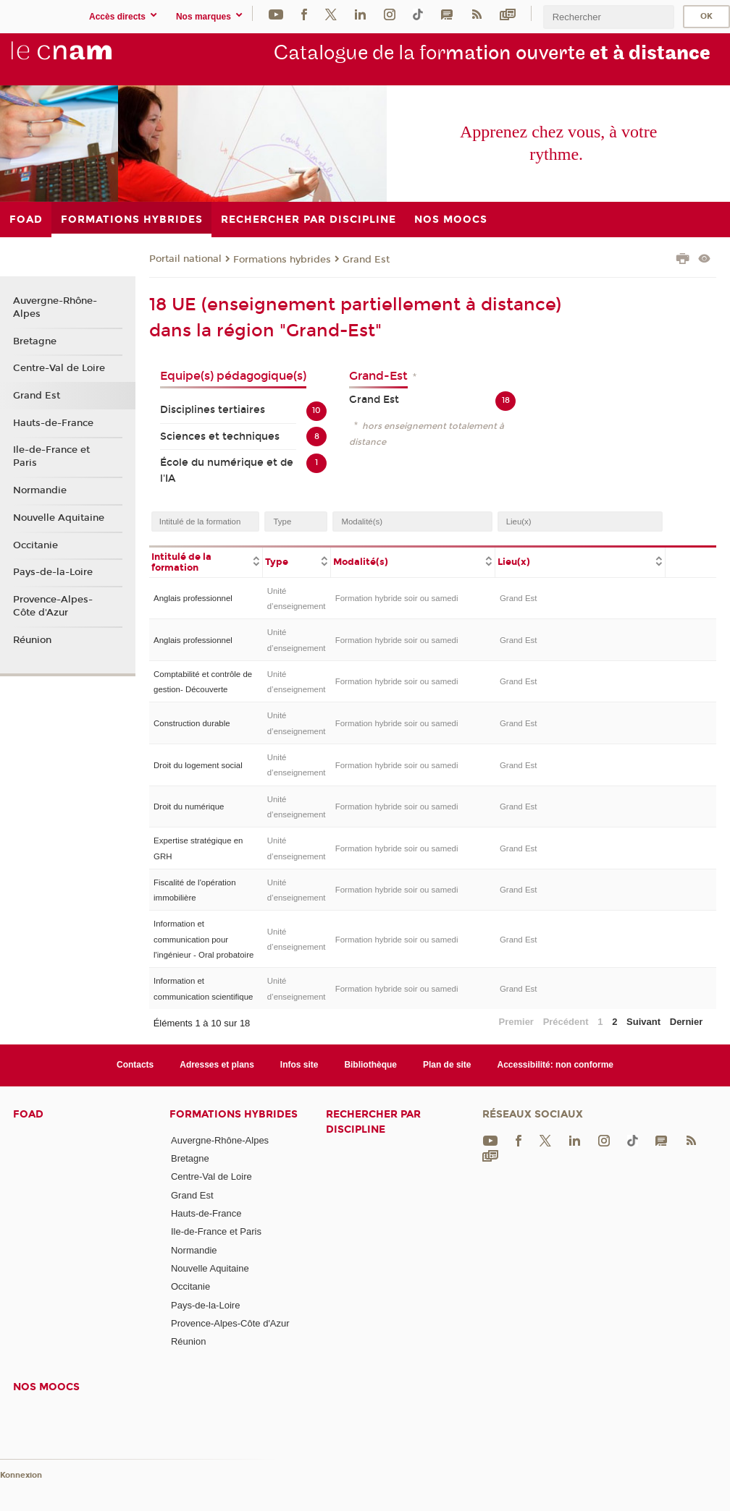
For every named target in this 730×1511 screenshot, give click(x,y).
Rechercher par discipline (373, 1122)
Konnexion (21, 1475)
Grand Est (366, 259)
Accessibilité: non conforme (556, 1065)
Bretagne (34, 341)
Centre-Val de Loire (59, 368)
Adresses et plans (217, 1065)
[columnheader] (206, 561)
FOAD (28, 1114)
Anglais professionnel (193, 598)
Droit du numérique (189, 806)
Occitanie (35, 545)
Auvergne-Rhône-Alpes (55, 307)
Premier (516, 1021)
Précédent (566, 1021)
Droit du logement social (198, 765)
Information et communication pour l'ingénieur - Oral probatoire (203, 939)
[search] (608, 17)
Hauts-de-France (53, 423)
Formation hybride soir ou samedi (396, 598)
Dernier (686, 1021)
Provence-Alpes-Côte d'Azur (53, 606)
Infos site (299, 1065)
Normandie (40, 490)
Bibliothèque (370, 1065)
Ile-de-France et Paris (51, 456)
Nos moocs (46, 1387)
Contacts (135, 1065)
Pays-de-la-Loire (53, 572)
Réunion (32, 640)
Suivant (643, 1021)
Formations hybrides (282, 259)
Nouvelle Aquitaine (58, 518)
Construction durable (192, 723)
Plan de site (447, 1065)
